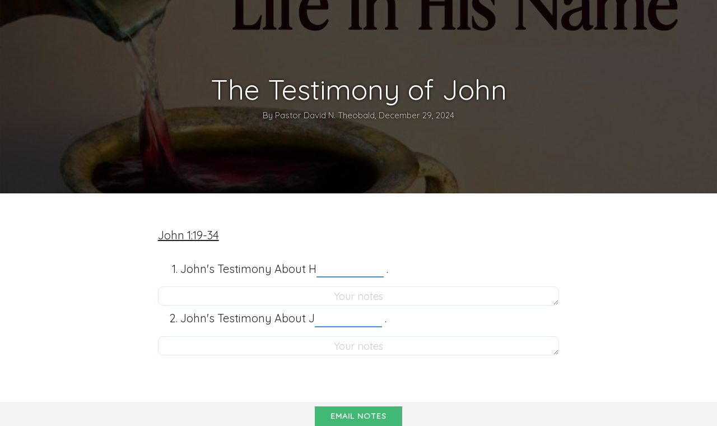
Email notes (358, 416)
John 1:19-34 (188, 235)
